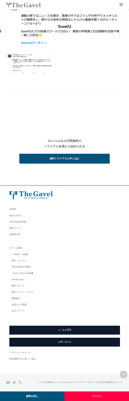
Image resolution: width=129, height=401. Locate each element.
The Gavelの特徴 (17, 221)
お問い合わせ (64, 342)
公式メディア (18, 310)
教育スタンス (18, 285)
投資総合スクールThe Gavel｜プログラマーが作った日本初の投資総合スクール (84, 382)
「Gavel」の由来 (20, 254)
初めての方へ (15, 215)
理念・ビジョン (19, 260)
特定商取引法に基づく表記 (22, 359)
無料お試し (32, 396)
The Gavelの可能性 (21, 267)
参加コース (14, 228)
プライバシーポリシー (20, 352)
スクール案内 (15, 248)
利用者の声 (14, 234)
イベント (97, 396)
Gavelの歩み (18, 279)
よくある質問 (64, 330)
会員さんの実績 (19, 304)
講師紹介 (16, 298)
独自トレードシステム (22, 292)
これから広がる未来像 (22, 273)
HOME (12, 209)
